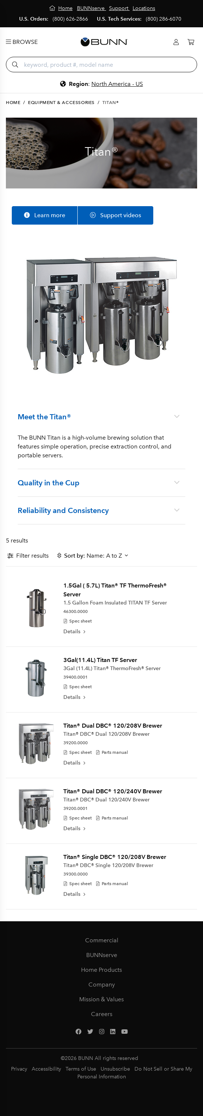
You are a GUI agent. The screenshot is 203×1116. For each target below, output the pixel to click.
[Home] (61, 8)
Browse (22, 41)
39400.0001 (75, 677)
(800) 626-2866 (70, 19)
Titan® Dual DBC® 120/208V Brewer (112, 725)
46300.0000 (75, 611)
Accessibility (46, 1069)
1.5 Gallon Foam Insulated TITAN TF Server (115, 603)
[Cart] (191, 42)
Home (13, 102)
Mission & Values (101, 999)
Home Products (101, 969)
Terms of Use (81, 1069)
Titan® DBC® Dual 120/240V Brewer (106, 800)
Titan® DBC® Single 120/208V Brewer (108, 865)
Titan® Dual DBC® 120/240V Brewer (112, 791)
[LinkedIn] (112, 1031)
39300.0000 (75, 874)
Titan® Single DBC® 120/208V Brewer (114, 856)
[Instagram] (101, 1031)
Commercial (101, 940)
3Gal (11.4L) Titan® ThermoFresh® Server (112, 668)
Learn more (44, 215)
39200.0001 (75, 808)
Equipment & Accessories (61, 102)
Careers (101, 1014)
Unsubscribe (115, 1069)
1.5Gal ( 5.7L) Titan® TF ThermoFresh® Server (115, 590)
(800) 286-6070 (163, 19)
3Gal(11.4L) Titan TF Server (100, 659)
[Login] (176, 42)
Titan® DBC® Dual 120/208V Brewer (106, 734)
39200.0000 (75, 742)
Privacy (19, 1069)
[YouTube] (124, 1031)
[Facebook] (78, 1031)
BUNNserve (101, 955)
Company (101, 984)
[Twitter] (90, 1031)
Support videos (115, 215)
